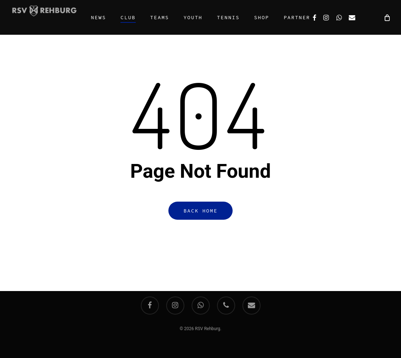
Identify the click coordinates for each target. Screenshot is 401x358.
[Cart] (386, 17)
